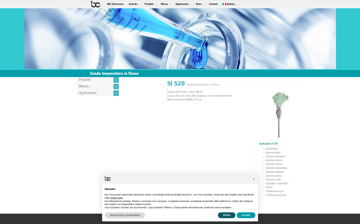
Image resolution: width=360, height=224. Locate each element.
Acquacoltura (316, 148)
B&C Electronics (115, 4)
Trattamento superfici (320, 195)
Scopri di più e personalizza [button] (125, 215)
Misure (164, 4)
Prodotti (149, 4)
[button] (253, 179)
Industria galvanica (319, 172)
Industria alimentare (320, 156)
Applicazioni (181, 4)
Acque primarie (317, 152)
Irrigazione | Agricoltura (321, 183)
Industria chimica (318, 164)
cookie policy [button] (116, 198)
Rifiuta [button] (226, 215)
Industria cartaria (318, 160)
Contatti (213, 4)
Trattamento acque (319, 191)
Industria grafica (318, 176)
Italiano (228, 4)
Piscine (313, 187)
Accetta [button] (246, 215)
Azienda (133, 4)
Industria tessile (317, 179)
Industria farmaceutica (321, 168)
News (199, 4)
